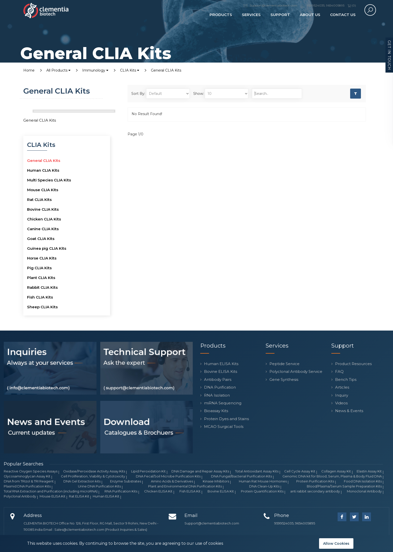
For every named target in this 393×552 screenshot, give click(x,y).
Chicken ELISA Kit (158, 491)
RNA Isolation (217, 395)
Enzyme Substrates (125, 481)
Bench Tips (345, 379)
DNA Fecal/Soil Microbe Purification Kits (168, 476)
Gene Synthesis (283, 379)
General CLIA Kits (166, 70)
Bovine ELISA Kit (221, 491)
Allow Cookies (336, 543)
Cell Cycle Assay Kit (299, 471)
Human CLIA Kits (43, 170)
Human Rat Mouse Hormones (263, 481)
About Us (310, 14)
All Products (58, 70)
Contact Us (343, 14)
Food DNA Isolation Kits (363, 481)
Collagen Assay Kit (336, 471)
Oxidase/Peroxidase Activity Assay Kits (94, 471)
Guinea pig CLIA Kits (46, 248)
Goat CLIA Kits (40, 238)
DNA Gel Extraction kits (82, 481)
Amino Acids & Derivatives (172, 481)
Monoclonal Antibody (364, 491)
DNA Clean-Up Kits (264, 486)
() (352, 5)
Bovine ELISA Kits (220, 371)
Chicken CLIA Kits (44, 219)
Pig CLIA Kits (39, 267)
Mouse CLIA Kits (42, 189)
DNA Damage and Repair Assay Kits (200, 471)
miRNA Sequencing (222, 403)
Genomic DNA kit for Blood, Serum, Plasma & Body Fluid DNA (332, 476)
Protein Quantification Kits (262, 491)
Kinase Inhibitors (216, 481)
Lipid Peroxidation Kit (148, 471)
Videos (341, 403)
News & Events (349, 410)
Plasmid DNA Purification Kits (27, 486)
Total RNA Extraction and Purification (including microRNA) (50, 491)
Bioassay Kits (216, 410)
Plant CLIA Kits (41, 277)
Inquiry (341, 395)
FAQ (339, 371)
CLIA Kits (129, 70)
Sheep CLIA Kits (42, 307)
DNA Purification (220, 387)
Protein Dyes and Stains (226, 418)
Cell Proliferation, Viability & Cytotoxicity (93, 476)
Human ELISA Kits (221, 363)
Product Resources (353, 363)
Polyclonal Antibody (20, 496)
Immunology (95, 70)
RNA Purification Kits (121, 491)
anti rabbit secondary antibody (315, 491)
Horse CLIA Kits (41, 258)
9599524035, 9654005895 (294, 523)
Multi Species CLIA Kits (49, 180)
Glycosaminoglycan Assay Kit (27, 476)
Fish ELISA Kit (190, 491)
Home (29, 70)
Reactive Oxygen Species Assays (30, 471)
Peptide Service (284, 363)
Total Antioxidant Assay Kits (256, 471)
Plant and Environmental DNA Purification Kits (185, 486)
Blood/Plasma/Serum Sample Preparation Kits (344, 486)
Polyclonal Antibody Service (295, 371)
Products (221, 14)
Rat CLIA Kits (39, 199)
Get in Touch (389, 55)
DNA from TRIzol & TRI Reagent (29, 481)
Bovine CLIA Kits (43, 209)
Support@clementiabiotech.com (211, 523)
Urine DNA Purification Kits (99, 486)
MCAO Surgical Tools (223, 426)
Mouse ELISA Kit (52, 496)
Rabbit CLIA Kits (42, 287)
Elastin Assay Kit (369, 471)
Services (251, 14)
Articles (342, 387)
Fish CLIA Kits (40, 297)
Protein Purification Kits (315, 481)
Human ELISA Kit (106, 496)
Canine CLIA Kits (43, 228)
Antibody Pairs (217, 379)
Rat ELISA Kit (79, 496)
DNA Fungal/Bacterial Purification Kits (241, 476)
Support (280, 14)
